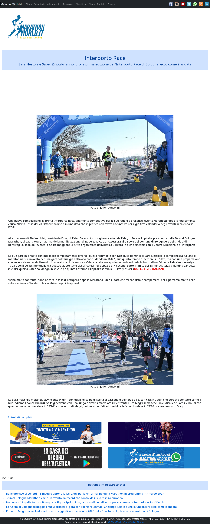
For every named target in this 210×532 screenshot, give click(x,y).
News (29, 4)
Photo (92, 4)
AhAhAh (141, 522)
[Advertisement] (131, 28)
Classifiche (81, 4)
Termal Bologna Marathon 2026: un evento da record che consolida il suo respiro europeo (64, 498)
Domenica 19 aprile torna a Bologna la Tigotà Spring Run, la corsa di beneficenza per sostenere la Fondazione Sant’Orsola (85, 502)
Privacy (111, 4)
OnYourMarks (115, 522)
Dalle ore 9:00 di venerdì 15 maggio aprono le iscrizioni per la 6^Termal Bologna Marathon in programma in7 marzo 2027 (85, 493)
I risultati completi (20, 417)
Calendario (39, 4)
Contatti (101, 4)
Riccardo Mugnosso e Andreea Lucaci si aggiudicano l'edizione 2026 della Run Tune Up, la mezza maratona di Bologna (83, 511)
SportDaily (129, 522)
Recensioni (68, 4)
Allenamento (53, 4)
